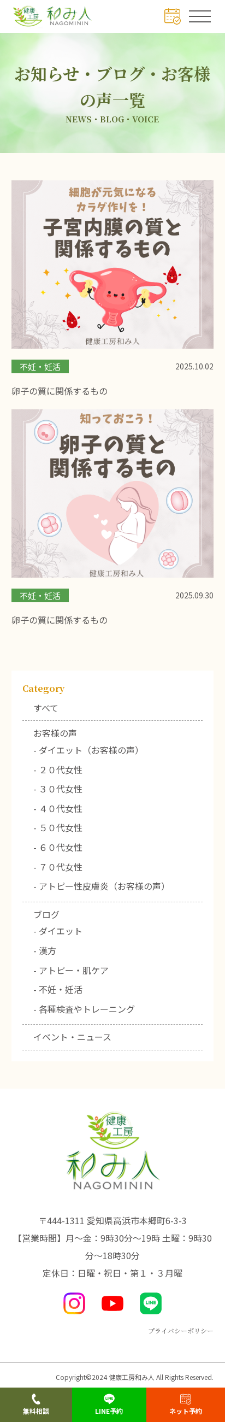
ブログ (46, 914)
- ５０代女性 (57, 827)
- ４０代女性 (57, 808)
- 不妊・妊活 (57, 989)
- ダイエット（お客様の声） (88, 749)
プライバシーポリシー (181, 1330)
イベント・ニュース (72, 1036)
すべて (45, 707)
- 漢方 (44, 950)
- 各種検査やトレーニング (84, 1008)
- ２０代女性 (57, 769)
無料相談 (36, 1404)
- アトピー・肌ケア (71, 970)
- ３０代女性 (57, 788)
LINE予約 (109, 1404)
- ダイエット (57, 930)
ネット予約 (185, 1404)
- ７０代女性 (57, 866)
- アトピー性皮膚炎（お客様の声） (101, 885)
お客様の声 (55, 732)
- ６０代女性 (57, 847)
